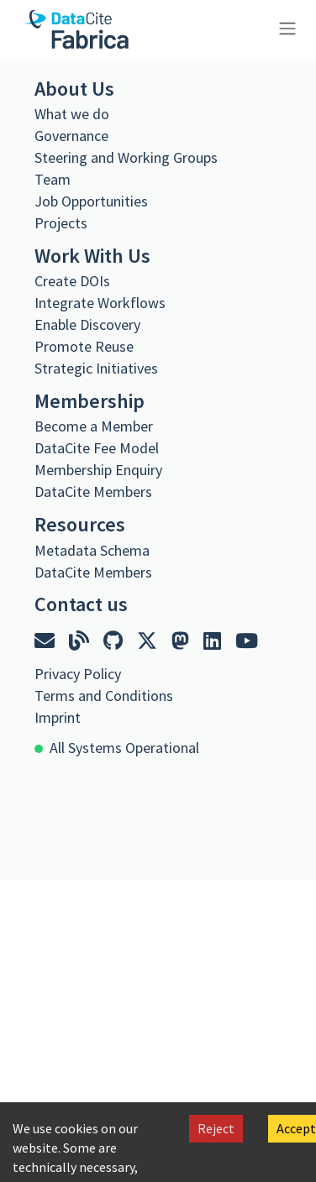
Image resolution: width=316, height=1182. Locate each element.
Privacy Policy (77, 673)
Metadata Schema (92, 550)
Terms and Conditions (103, 695)
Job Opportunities (91, 201)
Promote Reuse (84, 346)
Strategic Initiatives (96, 368)
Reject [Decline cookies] (216, 1128)
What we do (71, 113)
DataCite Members (93, 491)
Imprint (57, 717)
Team (52, 179)
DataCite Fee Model (96, 448)
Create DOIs (72, 280)
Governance (71, 135)
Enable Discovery (87, 324)
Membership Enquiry (98, 469)
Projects (60, 223)
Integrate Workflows (100, 302)
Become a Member (93, 426)
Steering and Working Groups (126, 157)
